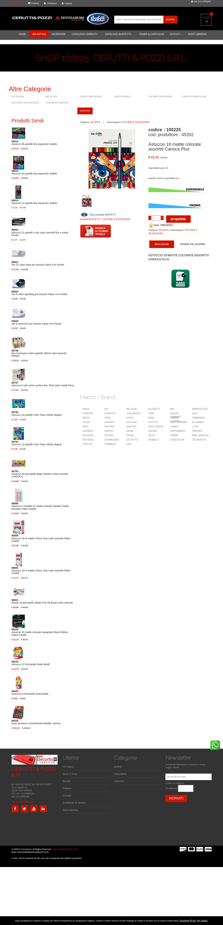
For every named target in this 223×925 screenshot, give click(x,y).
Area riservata (70, 810)
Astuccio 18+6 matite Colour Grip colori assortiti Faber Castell (41, 538)
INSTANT (110, 426)
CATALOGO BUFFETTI (118, 34)
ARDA (86, 409)
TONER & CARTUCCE (151, 34)
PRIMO (174, 435)
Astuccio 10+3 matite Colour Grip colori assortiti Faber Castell (41, 571)
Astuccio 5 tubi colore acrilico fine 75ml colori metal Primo (43, 384)
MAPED (109, 430)
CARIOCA (110, 413)
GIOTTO (153, 422)
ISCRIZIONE (59, 34)
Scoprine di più (187, 920)
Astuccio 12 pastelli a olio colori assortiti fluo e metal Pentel (40, 233)
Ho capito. (202, 920)
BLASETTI (154, 409)
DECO (86, 417)
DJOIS (130, 417)
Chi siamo (68, 766)
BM (172, 409)
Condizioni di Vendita (74, 802)
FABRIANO (198, 417)
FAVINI (86, 422)
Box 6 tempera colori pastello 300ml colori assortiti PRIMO (39, 353)
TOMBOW (110, 444)
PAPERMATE (177, 430)
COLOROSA (133, 413)
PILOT (151, 435)
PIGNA (130, 435)
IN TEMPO (198, 422)
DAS (194, 413)
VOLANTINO (39, 34)
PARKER (197, 430)
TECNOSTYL (199, 439)
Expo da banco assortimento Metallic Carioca (36, 722)
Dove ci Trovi (70, 774)
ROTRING (88, 439)
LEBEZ (174, 426)
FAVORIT (110, 422)
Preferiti (67, 788)
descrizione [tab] (162, 244)
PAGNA (152, 430)
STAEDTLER (177, 439)
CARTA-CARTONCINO (91, 96)
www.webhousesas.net (64, 849)
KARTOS (132, 426)
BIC (107, 409)
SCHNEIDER (112, 439)
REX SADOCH (200, 435)
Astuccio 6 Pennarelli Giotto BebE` (30, 692)
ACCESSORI (18, 96)
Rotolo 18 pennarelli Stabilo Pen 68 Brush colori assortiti (42, 601)
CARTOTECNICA (122, 96)
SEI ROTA (132, 439)
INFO (85, 426)
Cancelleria (120, 774)
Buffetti (118, 766)
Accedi (66, 781)
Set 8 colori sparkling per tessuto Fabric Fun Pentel (39, 293)
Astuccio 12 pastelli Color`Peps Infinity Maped (37, 443)
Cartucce (119, 781)
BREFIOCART (200, 409)
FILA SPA (132, 422)
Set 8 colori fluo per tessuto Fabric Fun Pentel (36, 322)
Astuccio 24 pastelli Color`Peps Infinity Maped (37, 413)
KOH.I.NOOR (155, 426)
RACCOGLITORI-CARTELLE (25, 103)
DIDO (108, 417)
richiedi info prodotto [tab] (192, 244)
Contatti (67, 795)
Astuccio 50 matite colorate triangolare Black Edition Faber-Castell (40, 632)
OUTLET (175, 34)
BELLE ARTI (52, 96)
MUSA (130, 430)
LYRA (195, 426)
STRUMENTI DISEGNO (57, 103)
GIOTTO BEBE (178, 422)
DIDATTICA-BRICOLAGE (195, 96)
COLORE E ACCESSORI (160, 96)
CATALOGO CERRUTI (85, 34)
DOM (151, 417)
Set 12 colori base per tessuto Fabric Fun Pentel (38, 263)
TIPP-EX (87, 444)
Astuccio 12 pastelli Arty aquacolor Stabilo (34, 201)
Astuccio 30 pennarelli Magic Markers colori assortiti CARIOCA (40, 474)
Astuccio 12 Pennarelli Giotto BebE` (31, 663)
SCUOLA (95, 122)
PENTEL (109, 435)
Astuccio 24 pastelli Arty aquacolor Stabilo (34, 172)
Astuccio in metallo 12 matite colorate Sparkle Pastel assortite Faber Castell (40, 506)
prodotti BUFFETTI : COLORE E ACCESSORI (105, 219)
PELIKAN (88, 435)
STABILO (153, 439)
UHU (129, 444)
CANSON (88, 413)
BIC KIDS (132, 409)
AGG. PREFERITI (160, 225)
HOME (22, 34)
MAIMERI (88, 430)
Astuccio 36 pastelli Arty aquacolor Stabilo (34, 142)
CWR (151, 413)
